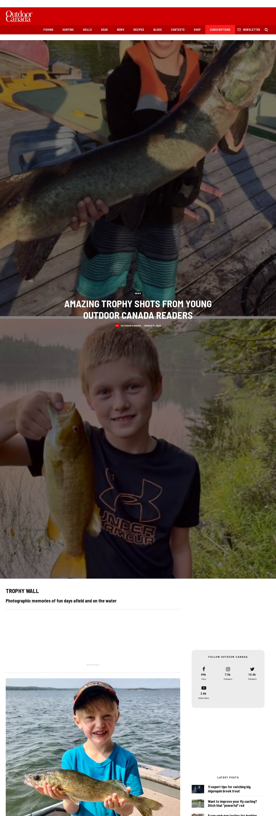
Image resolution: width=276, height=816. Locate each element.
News (120, 29)
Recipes (138, 29)
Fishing (48, 29)
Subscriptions (220, 29)
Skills (87, 29)
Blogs (157, 29)
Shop (197, 29)
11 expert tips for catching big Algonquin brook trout (229, 791)
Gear (104, 29)
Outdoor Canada (131, 325)
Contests (178, 29)
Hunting (68, 29)
